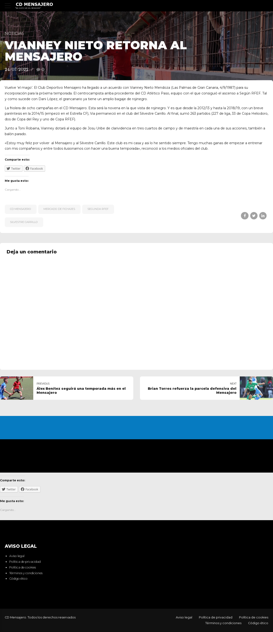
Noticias (14, 33)
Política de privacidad (25, 561)
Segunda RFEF (98, 209)
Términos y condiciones (26, 573)
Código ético (18, 579)
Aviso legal (16, 556)
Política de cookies (22, 567)
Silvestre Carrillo (24, 222)
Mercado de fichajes (59, 209)
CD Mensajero (20, 209)
